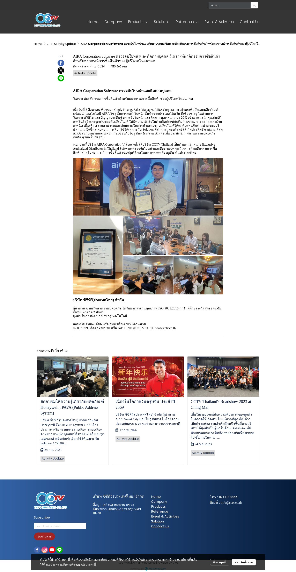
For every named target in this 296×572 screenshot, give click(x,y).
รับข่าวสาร (44, 536)
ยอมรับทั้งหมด (244, 562)
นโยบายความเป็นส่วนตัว (60, 564)
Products (158, 506)
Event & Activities (165, 516)
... (48, 44)
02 (220, 497)
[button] (233, 5)
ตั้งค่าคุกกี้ (219, 562)
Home (38, 44)
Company (159, 501)
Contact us (160, 526)
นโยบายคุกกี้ (88, 564)
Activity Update (65, 44)
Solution (157, 521)
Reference (159, 511)
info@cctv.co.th (231, 502)
